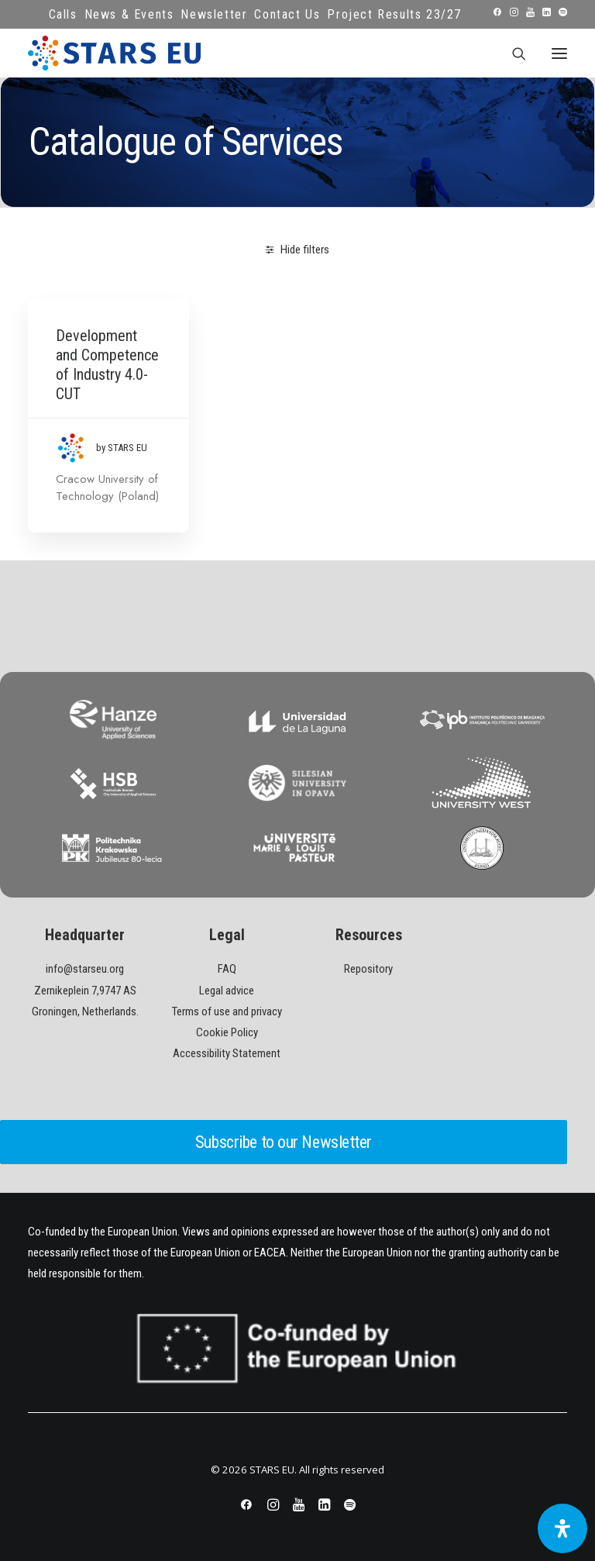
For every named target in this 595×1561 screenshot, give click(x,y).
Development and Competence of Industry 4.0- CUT (107, 364)
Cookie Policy (227, 1032)
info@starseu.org (85, 969)
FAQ (227, 969)
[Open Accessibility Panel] (562, 1528)
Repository (368, 969)
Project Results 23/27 (394, 14)
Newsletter (214, 14)
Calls (63, 14)
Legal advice (226, 991)
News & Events (129, 14)
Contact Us (287, 14)
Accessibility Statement (226, 1053)
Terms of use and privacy (227, 1011)
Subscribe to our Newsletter (283, 1142)
